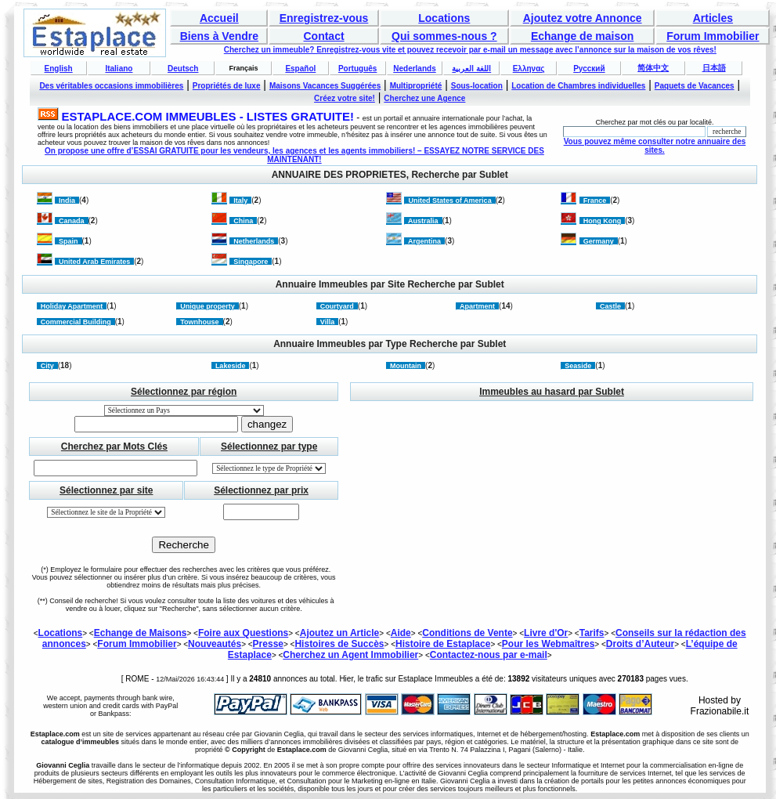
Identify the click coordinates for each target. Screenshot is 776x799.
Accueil (219, 18)
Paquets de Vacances (694, 85)
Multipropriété (416, 85)
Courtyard (337, 306)
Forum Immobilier (712, 36)
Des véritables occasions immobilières (111, 85)
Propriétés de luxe (227, 85)
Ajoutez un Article (340, 632)
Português (357, 68)
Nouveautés (214, 643)
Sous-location (477, 85)
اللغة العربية (471, 68)
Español (300, 68)
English (59, 68)
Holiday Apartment (72, 306)
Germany (598, 241)
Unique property (207, 306)
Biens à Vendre (219, 36)
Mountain (405, 366)
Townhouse (199, 322)
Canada (71, 221)
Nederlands (414, 68)
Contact (323, 36)
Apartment (477, 306)
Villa (327, 322)
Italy (240, 200)
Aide (401, 632)
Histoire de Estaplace (442, 643)
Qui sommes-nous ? (444, 36)
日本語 (714, 67)
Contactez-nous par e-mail (488, 654)
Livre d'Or (546, 632)
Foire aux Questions (243, 632)
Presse (268, 643)
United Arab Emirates (94, 262)
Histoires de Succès (339, 643)
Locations (444, 18)
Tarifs (592, 632)
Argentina (424, 241)
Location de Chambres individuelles (578, 85)
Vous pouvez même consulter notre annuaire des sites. (655, 145)
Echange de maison (582, 36)
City (47, 366)
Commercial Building (76, 322)
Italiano (118, 68)
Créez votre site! (344, 98)
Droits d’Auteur (640, 643)
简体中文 (653, 67)
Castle (610, 306)
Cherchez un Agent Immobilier (350, 654)
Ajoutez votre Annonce (582, 18)
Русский (589, 68)
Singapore (250, 262)
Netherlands (253, 241)
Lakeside (230, 366)
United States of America (449, 200)
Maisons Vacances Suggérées (325, 85)
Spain (68, 241)
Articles (713, 18)
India (67, 200)
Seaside (578, 366)
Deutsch (183, 68)
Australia (423, 221)
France (595, 200)
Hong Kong (602, 221)
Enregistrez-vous (324, 18)
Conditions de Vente (467, 632)
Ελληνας (529, 68)
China (243, 221)
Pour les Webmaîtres (548, 643)
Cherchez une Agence (424, 98)
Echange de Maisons (140, 632)
